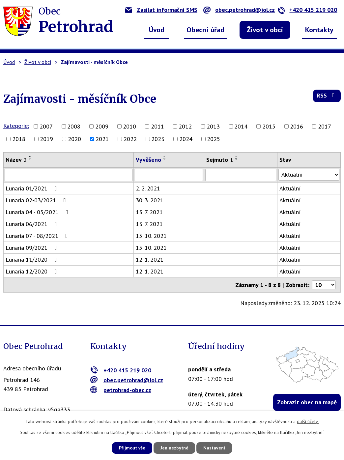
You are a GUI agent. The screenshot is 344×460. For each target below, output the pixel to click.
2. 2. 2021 (148, 188)
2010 (129, 126)
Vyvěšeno (148, 159)
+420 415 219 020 (307, 10)
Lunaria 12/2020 (33, 271)
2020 (74, 139)
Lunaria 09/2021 (33, 247)
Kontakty (319, 29)
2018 (18, 139)
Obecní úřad (205, 29)
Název (16, 159)
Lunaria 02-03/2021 (37, 200)
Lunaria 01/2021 (33, 188)
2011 (157, 126)
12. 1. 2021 (149, 259)
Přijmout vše (131, 448)
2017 (324, 126)
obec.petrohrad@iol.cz (239, 10)
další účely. (308, 421)
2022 (130, 139)
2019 (46, 139)
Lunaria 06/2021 (33, 224)
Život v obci (265, 29)
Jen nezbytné (174, 448)
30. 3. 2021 (149, 200)
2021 (102, 139)
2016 (296, 126)
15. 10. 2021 (151, 236)
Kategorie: (16, 125)
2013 (213, 126)
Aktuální (290, 188)
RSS (327, 96)
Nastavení (215, 448)
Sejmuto (220, 159)
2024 (185, 139)
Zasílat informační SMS (161, 10)
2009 (101, 126)
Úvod (156, 29)
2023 (157, 139)
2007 (46, 126)
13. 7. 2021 (149, 212)
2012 (185, 126)
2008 (73, 126)
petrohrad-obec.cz (120, 389)
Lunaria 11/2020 (33, 259)
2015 (268, 126)
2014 (240, 126)
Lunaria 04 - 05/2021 (38, 212)
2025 (213, 139)
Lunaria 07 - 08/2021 (38, 236)
